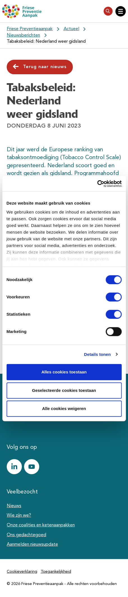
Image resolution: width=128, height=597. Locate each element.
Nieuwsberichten (23, 35)
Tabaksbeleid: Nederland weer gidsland (46, 41)
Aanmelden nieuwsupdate (32, 544)
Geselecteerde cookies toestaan (64, 390)
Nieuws (14, 506)
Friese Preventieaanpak (30, 29)
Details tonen (97, 354)
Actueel (71, 29)
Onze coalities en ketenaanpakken (41, 525)
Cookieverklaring (22, 572)
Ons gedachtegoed (26, 535)
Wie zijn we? (19, 515)
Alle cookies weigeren (64, 408)
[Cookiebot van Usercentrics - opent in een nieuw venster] (97, 183)
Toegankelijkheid (56, 572)
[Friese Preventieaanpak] (21, 11)
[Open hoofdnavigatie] (120, 11)
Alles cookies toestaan (64, 372)
